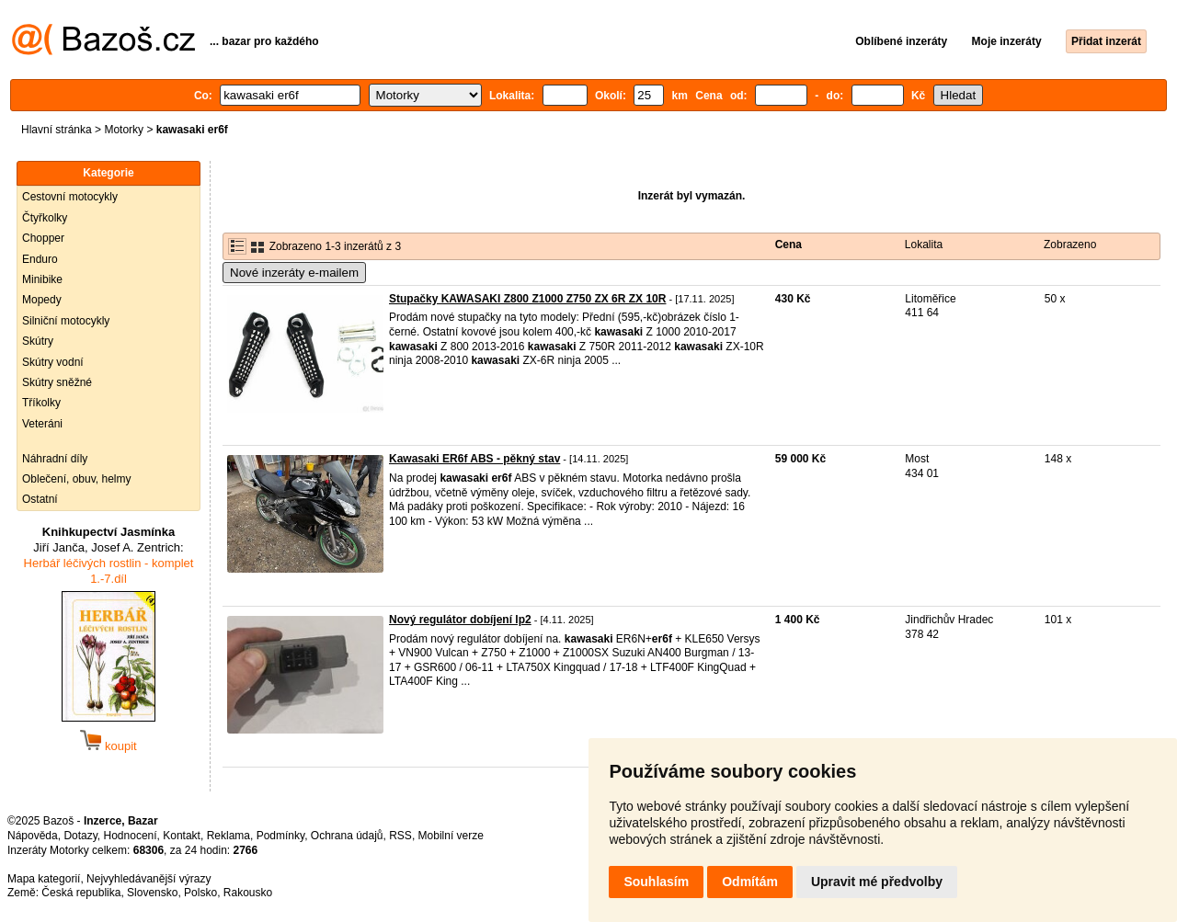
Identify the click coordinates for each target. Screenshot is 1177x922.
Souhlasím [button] (656, 881)
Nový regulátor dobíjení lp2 (460, 619)
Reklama (228, 835)
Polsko (200, 892)
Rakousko (247, 892)
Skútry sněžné (57, 382)
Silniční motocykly (65, 320)
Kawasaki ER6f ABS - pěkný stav (474, 458)
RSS (400, 835)
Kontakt (181, 835)
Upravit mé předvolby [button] (877, 881)
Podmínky (280, 835)
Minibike (42, 279)
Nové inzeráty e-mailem (294, 272)
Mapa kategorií (43, 878)
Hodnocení (130, 835)
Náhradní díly (54, 458)
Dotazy (80, 835)
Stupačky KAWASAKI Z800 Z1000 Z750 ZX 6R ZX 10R (527, 298)
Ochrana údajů (347, 835)
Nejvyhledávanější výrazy (148, 878)
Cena (788, 244)
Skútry (37, 341)
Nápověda (32, 835)
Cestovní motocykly (70, 196)
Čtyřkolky (44, 217)
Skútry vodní (53, 362)
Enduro (40, 259)
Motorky (123, 129)
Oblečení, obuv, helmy (76, 478)
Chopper (43, 238)
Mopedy (42, 299)
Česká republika (80, 892)
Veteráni (42, 423)
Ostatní (40, 499)
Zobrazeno (1070, 244)
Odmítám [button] (750, 881)
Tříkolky (41, 402)
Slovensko (152, 892)
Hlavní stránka (56, 129)
